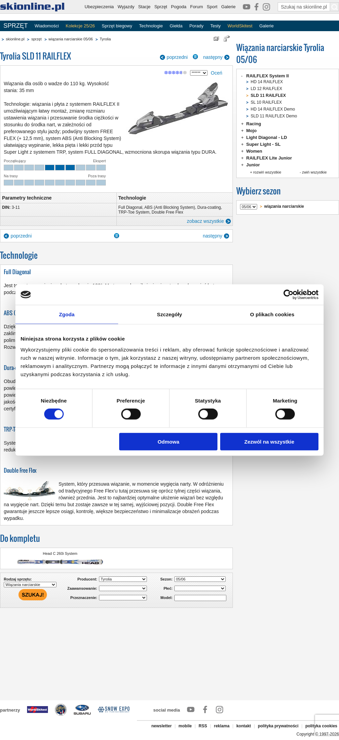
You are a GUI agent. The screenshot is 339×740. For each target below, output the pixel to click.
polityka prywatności (278, 726)
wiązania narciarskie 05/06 (71, 39)
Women (254, 151)
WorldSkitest (240, 25)
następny (213, 57)
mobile (185, 726)
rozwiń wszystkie (267, 172)
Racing (253, 123)
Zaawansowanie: (82, 588)
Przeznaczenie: (83, 598)
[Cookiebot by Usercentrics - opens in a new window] (288, 295)
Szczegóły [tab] (169, 314)
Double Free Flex (167, 212)
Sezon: (166, 579)
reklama (221, 726)
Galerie (228, 6)
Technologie (151, 25)
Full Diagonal (130, 207)
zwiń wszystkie (314, 172)
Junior (253, 164)
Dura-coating (209, 207)
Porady (196, 25)
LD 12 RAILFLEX (266, 88)
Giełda (176, 25)
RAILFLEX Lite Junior (269, 158)
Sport (212, 6)
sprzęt (36, 39)
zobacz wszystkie (205, 221)
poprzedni (177, 57)
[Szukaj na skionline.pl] (334, 6)
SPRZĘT (15, 25)
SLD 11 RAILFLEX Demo (274, 116)
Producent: (87, 579)
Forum (196, 6)
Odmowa (168, 441)
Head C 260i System (60, 553)
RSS (203, 726)
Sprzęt (160, 6)
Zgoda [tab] (67, 314)
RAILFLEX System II (267, 75)
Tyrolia (105, 39)
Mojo (251, 130)
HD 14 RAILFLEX (267, 81)
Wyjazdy (125, 6)
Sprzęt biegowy (117, 25)
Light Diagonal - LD (266, 137)
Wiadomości (47, 25)
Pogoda (178, 6)
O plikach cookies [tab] (272, 314)
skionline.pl (15, 39)
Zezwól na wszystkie (269, 441)
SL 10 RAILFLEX (266, 102)
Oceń (216, 73)
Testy (215, 25)
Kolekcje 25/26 (80, 25)
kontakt (243, 726)
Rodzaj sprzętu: (18, 579)
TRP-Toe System (134, 212)
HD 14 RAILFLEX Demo (273, 109)
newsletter (161, 726)
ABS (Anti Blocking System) (170, 207)
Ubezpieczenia (99, 6)
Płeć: (168, 588)
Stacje (144, 6)
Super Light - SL (263, 144)
